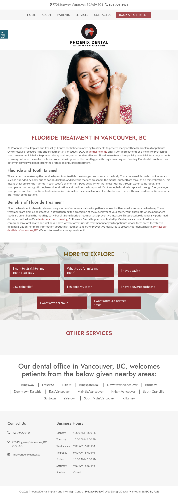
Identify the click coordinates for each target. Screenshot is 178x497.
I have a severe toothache (138, 287)
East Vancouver (59, 392)
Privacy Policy (94, 491)
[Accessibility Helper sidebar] (4, 34)
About (46, 14)
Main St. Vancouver (90, 392)
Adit (156, 491)
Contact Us (102, 14)
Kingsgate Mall (89, 385)
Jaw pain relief (22, 287)
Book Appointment (133, 14)
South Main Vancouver (99, 398)
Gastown (50, 398)
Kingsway (27, 385)
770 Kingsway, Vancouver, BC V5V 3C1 (76, 4)
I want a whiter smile (54, 303)
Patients (63, 14)
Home (31, 14)
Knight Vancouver (123, 392)
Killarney (128, 398)
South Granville (153, 392)
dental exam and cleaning (53, 219)
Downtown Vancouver (122, 385)
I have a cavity (130, 270)
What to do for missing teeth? (82, 270)
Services (82, 14)
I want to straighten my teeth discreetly (28, 270)
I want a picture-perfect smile (110, 303)
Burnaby (151, 385)
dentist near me (98, 151)
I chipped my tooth (79, 287)
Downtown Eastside (27, 392)
